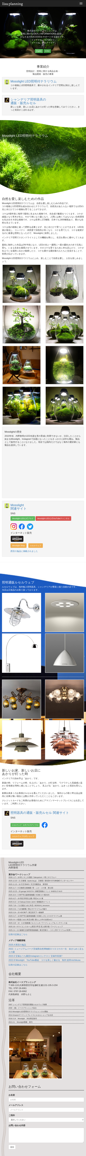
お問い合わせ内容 (17, 1125)
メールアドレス (16, 1105)
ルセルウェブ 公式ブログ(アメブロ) (25, 825)
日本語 (47, 51)
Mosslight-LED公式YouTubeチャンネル (53, 518)
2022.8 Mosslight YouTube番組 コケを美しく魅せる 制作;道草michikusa (44, 960)
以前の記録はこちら (18, 934)
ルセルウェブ (35, 546)
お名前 (12, 1095)
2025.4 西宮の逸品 (17, 945)
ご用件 (12, 1115)
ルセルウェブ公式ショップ (23, 836)
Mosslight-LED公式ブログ (22, 518)
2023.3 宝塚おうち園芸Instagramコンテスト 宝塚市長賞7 (35, 956)
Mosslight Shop (18, 546)
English (38, 51)
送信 (12, 1147)
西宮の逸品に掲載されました (24, 551)
